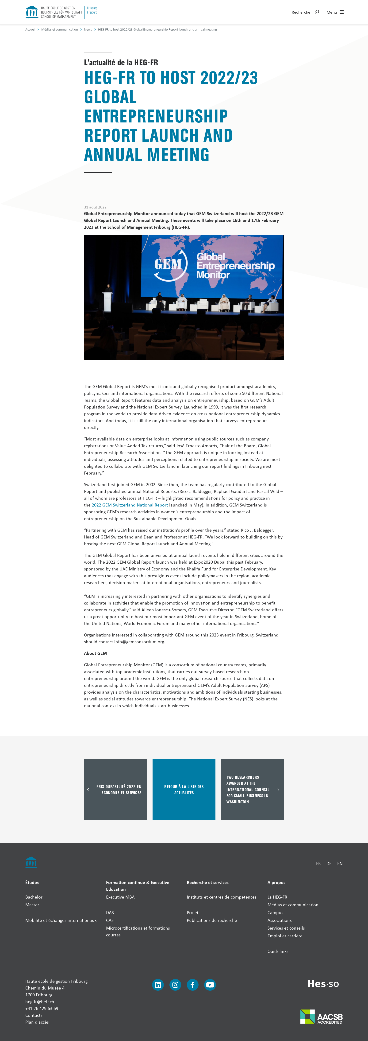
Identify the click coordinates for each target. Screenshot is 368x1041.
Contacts (33, 1015)
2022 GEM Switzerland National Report (130, 505)
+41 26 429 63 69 (41, 1008)
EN (340, 863)
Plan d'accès (37, 1022)
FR (318, 863)
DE (329, 863)
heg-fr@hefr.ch (39, 1001)
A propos (276, 882)
